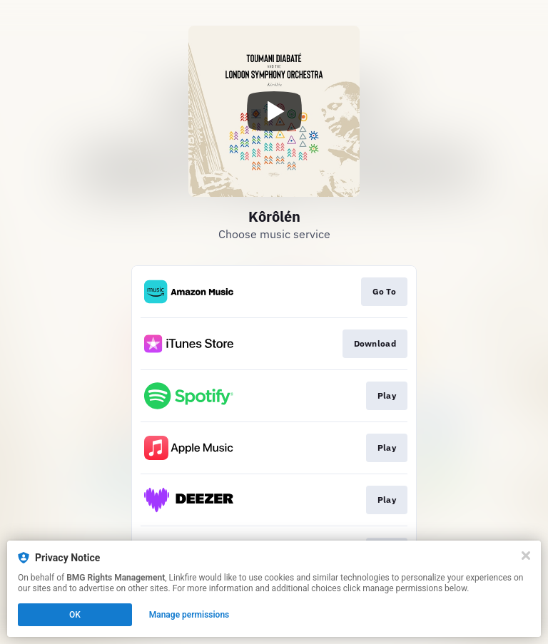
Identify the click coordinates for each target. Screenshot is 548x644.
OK (75, 615)
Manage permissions (189, 615)
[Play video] (274, 111)
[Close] (525, 555)
